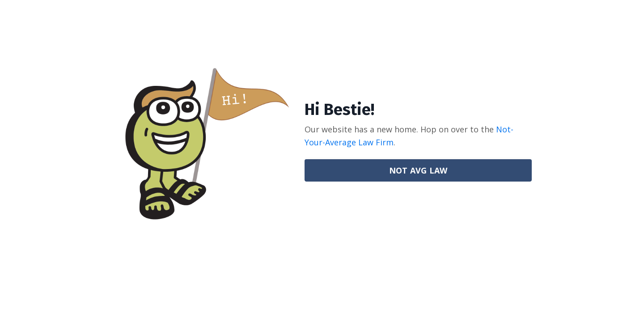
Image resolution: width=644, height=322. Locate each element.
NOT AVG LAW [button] (418, 170)
